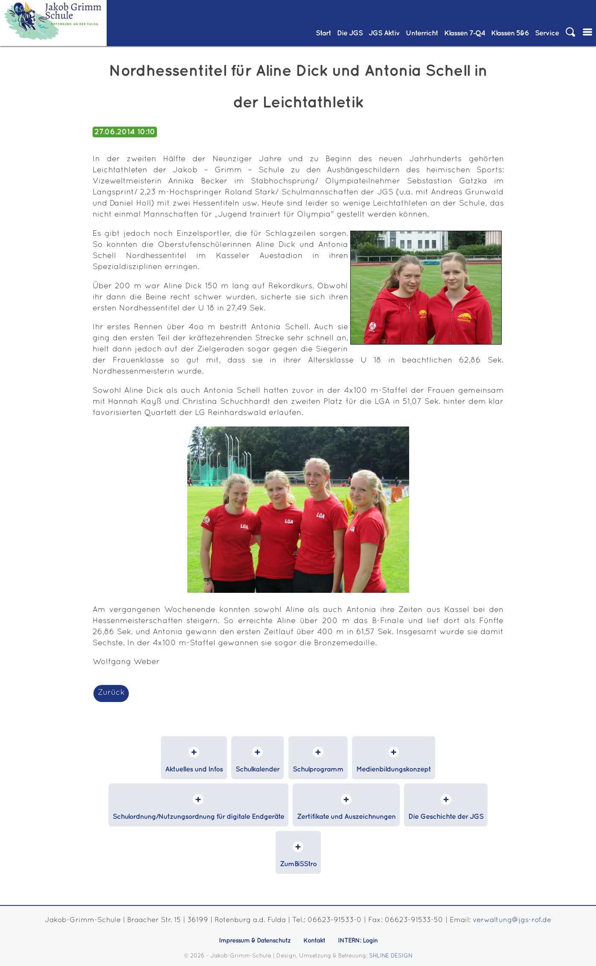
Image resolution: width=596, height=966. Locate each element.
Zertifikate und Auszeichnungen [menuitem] (346, 816)
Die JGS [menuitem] (350, 33)
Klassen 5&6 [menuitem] (510, 33)
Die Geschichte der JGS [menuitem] (445, 816)
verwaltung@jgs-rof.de (512, 920)
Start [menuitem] (323, 33)
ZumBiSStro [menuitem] (298, 864)
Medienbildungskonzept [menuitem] (393, 769)
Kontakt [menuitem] (314, 941)
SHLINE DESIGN (391, 956)
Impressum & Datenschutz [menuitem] (255, 941)
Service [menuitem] (547, 33)
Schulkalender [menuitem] (257, 769)
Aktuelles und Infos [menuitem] (194, 769)
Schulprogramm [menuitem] (318, 769)
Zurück (111, 692)
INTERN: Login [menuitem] (358, 941)
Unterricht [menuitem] (422, 33)
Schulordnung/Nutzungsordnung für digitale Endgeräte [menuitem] (198, 816)
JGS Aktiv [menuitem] (384, 33)
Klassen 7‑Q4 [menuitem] (464, 33)
